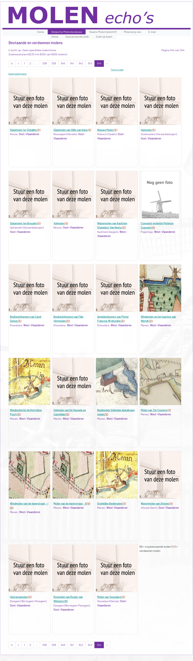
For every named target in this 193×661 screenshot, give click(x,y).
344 (99, 63)
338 (44, 63)
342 (80, 63)
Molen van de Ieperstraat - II (72, 503)
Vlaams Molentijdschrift (103, 31)
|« (12, 63)
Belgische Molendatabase (66, 31)
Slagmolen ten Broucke (25, 223)
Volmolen (61, 223)
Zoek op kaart (104, 36)
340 (63, 63)
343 (90, 63)
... (37, 63)
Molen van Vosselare (111, 597)
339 (53, 63)
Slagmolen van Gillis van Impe (72, 130)
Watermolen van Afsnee (157, 503)
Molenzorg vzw (132, 31)
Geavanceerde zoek (77, 36)
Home (40, 31)
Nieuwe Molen (107, 130)
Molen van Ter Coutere (156, 410)
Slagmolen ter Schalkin (25, 130)
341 (72, 63)
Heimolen (148, 130)
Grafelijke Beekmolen (111, 503)
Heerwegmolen (20, 597)
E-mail (152, 31)
